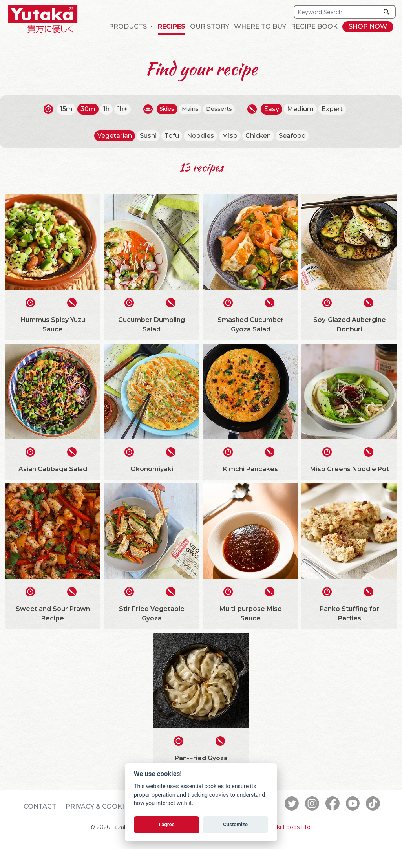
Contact (40, 806)
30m (83, 109)
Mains (190, 109)
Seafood (292, 135)
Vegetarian (114, 135)
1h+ (118, 109)
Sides (164, 109)
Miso (230, 135)
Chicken (258, 135)
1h (102, 109)
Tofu (171, 135)
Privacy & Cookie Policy (110, 806)
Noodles (200, 135)
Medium (305, 109)
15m (62, 109)
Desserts (222, 109)
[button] (131, 27)
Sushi (148, 135)
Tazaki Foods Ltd (287, 827)
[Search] (336, 12)
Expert (336, 109)
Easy (276, 109)
